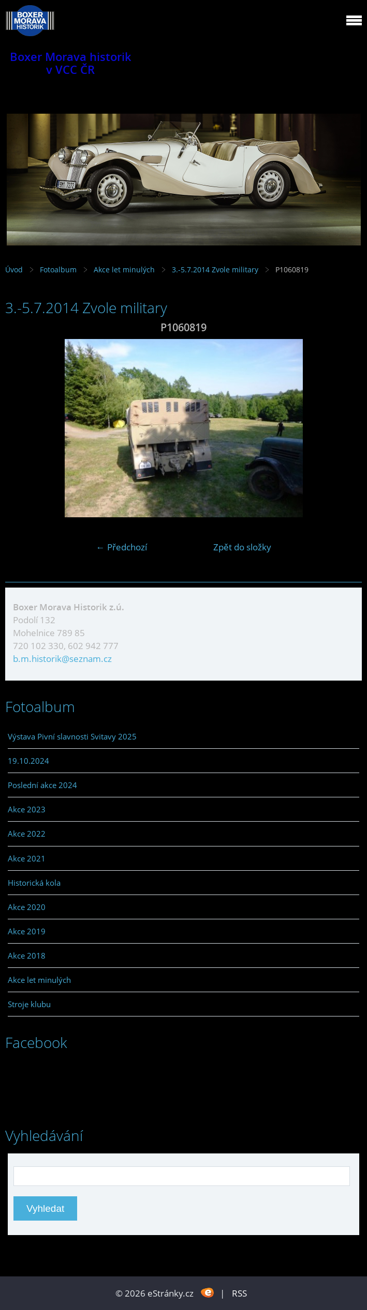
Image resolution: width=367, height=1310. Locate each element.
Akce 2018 (27, 955)
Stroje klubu (29, 1004)
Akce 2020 (27, 907)
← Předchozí (121, 547)
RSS (239, 1293)
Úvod (14, 269)
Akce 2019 (27, 931)
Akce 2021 (27, 858)
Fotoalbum (58, 269)
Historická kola (34, 882)
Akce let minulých (124, 269)
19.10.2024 (28, 761)
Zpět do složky (242, 547)
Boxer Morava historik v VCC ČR (70, 63)
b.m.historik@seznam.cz (62, 659)
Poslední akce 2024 (42, 785)
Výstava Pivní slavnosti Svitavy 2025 (72, 736)
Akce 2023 (27, 809)
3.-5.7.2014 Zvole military (216, 269)
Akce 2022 (27, 833)
